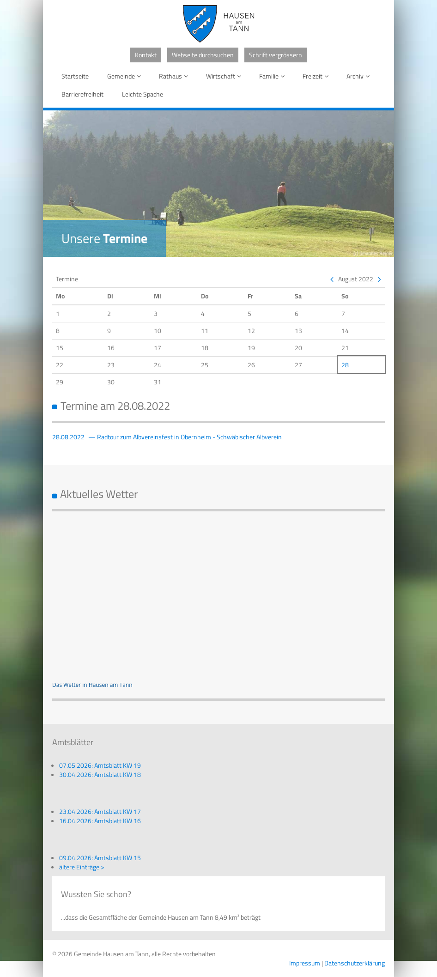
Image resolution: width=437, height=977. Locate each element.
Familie (273, 76)
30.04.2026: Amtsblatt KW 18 (100, 774)
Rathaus (175, 76)
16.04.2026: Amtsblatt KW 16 (100, 820)
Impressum (304, 963)
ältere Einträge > (81, 867)
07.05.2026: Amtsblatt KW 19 (100, 765)
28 (345, 365)
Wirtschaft (225, 76)
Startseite (75, 76)
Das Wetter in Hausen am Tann (92, 685)
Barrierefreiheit (82, 94)
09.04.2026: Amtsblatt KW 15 (100, 857)
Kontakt (146, 55)
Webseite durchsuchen (203, 55)
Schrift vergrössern (275, 55)
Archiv (359, 76)
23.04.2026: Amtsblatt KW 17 (100, 811)
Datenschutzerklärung (354, 963)
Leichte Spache (142, 94)
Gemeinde (125, 76)
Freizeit (317, 76)
